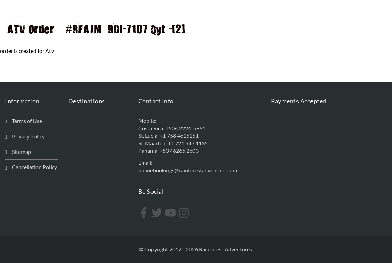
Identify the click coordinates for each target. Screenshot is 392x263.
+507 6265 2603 (179, 150)
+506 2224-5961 (185, 128)
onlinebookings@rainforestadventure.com (187, 170)
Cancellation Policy (34, 167)
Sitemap (21, 151)
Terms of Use (27, 121)
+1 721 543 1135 (188, 143)
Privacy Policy (28, 136)
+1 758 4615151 (179, 135)
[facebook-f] (144, 212)
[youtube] (171, 212)
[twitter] (157, 212)
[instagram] (184, 212)
